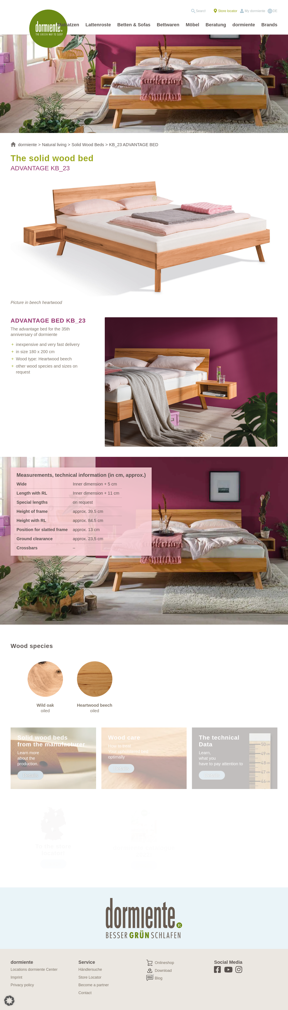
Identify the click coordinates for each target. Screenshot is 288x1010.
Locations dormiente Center (34, 969)
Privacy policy (22, 985)
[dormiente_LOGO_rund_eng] (49, 29)
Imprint (16, 977)
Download (163, 970)
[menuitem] (200, 11)
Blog (158, 978)
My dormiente (255, 11)
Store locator (227, 11)
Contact (85, 993)
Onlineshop (164, 963)
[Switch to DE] (272, 11)
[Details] (30, 775)
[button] (9, 1000)
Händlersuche (90, 969)
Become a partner (93, 985)
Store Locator (89, 977)
